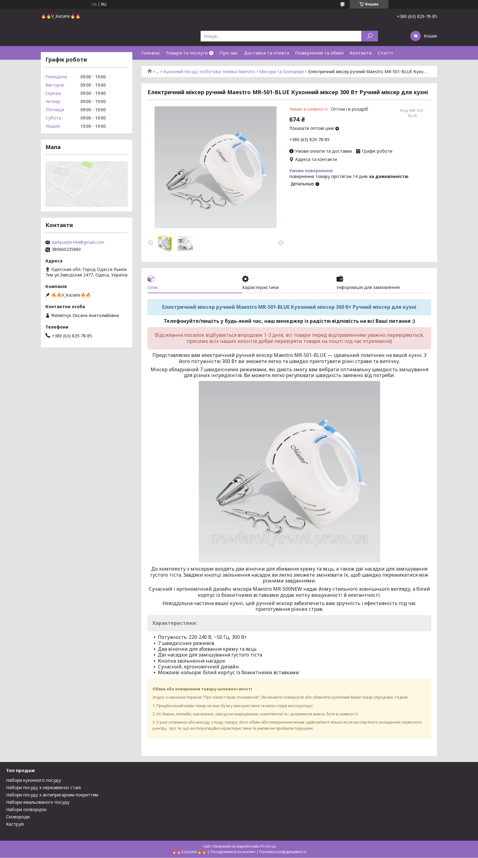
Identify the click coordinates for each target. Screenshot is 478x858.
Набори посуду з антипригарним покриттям (52, 795)
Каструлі (15, 824)
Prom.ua (268, 846)
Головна (150, 53)
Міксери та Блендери (281, 71)
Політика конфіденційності (282, 852)
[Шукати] (369, 36)
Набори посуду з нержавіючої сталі (43, 788)
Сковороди (18, 817)
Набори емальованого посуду (38, 802)
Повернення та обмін (319, 53)
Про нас (228, 53)
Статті (385, 53)
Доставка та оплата (266, 53)
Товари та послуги (187, 53)
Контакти (361, 53)
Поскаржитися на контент (232, 852)
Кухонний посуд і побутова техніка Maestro (209, 71)
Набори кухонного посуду (33, 780)
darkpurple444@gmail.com (78, 242)
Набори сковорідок (26, 810)
